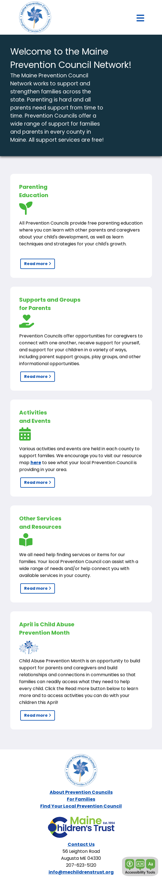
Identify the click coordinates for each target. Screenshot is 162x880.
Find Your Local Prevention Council (81, 806)
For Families (81, 799)
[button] (140, 866)
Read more (37, 263)
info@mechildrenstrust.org (81, 872)
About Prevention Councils (81, 792)
